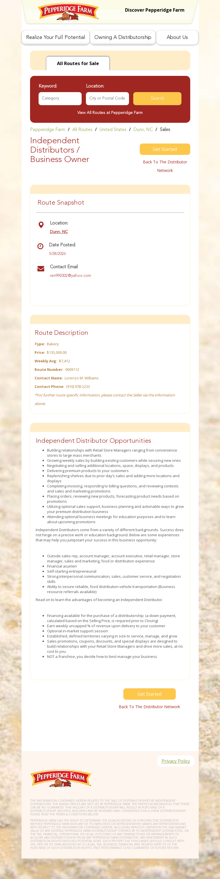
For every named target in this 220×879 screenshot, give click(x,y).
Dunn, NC (143, 130)
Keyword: (48, 86)
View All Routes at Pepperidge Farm (110, 113)
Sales (165, 130)
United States (113, 130)
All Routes (82, 130)
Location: (95, 86)
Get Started (165, 149)
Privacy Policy (176, 761)
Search (157, 98)
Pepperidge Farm (47, 130)
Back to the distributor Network (165, 166)
